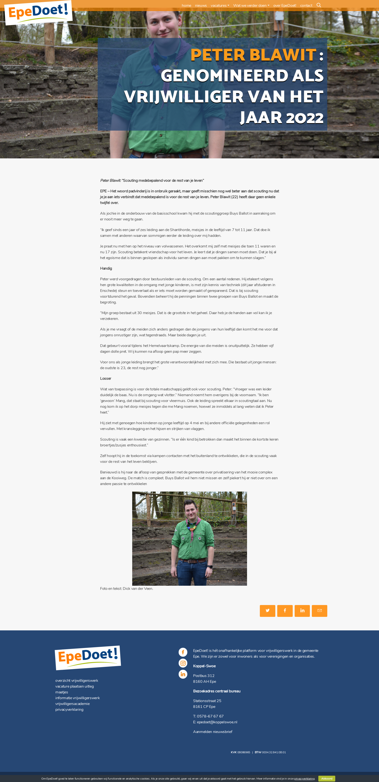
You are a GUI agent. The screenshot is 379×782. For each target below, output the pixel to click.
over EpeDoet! (284, 5)
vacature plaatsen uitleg (74, 686)
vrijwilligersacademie (72, 703)
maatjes (61, 692)
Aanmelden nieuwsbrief (212, 731)
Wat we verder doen (249, 5)
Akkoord (326, 779)
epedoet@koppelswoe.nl (217, 722)
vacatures (218, 5)
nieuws (201, 5)
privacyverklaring (69, 709)
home (186, 5)
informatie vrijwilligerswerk (77, 698)
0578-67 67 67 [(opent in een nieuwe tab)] (210, 716)
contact (306, 5)
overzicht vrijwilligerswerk (76, 680)
